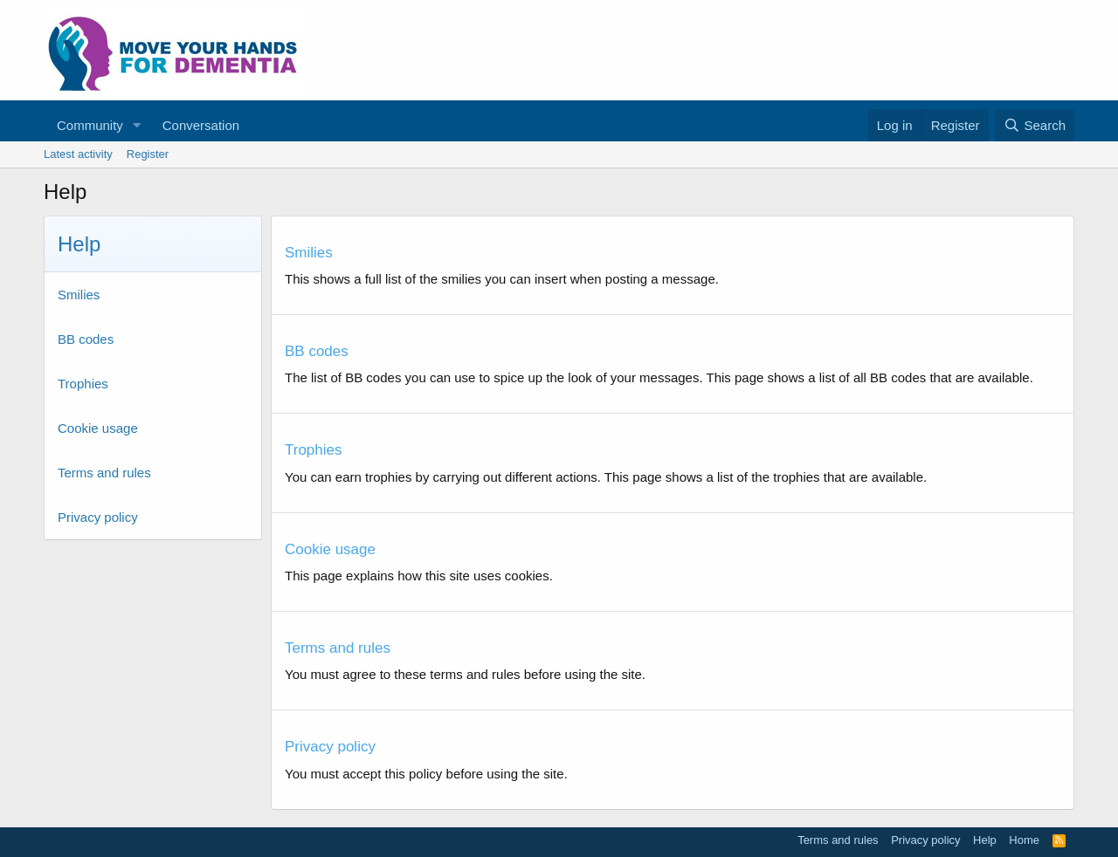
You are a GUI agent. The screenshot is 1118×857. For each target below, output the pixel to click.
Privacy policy (98, 517)
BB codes (86, 339)
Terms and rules (104, 472)
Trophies (83, 383)
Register (148, 154)
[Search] (1034, 125)
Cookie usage (98, 428)
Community (90, 125)
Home (1024, 840)
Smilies (79, 294)
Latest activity (78, 154)
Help (985, 840)
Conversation (200, 125)
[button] (137, 125)
